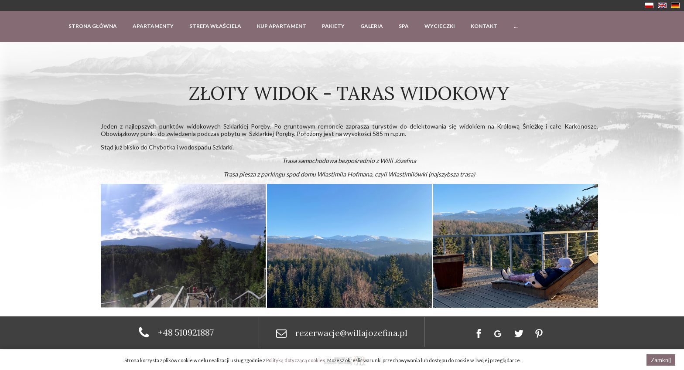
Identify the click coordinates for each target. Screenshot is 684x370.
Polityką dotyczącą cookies (295, 360)
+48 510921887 (186, 332)
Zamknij (661, 359)
